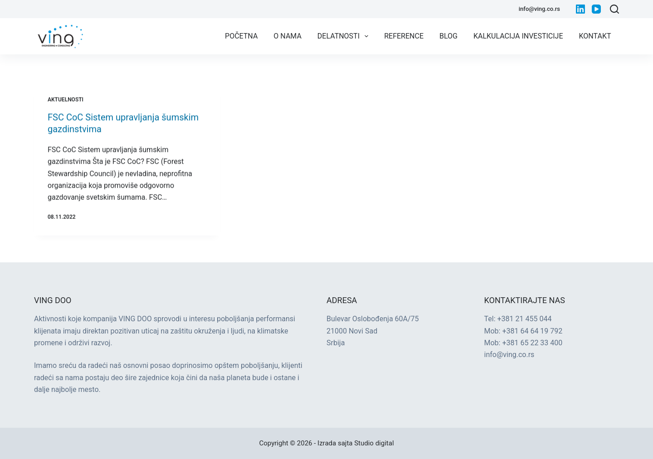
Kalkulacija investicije (518, 36)
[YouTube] (596, 9)
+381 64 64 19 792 (532, 331)
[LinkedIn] (580, 9)
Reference (404, 36)
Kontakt (595, 36)
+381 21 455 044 (524, 318)
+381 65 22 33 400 (532, 342)
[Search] (614, 9)
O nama (287, 36)
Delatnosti (344, 36)
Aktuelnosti (65, 100)
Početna (241, 36)
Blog (448, 36)
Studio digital (374, 443)
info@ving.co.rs (539, 8)
